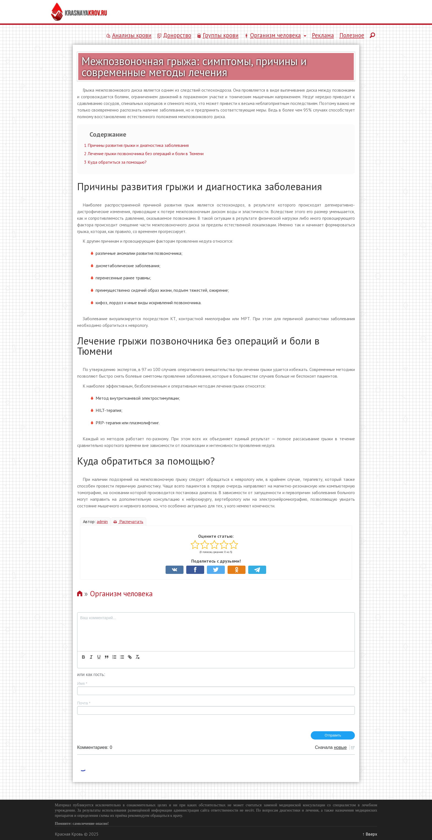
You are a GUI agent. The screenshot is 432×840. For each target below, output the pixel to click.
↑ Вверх (369, 834)
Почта (83, 703)
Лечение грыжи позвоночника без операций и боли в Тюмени (144, 153)
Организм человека (121, 593)
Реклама (323, 35)
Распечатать (128, 521)
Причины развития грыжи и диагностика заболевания (136, 145)
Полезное (351, 35)
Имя (82, 683)
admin (102, 521)
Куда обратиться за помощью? (115, 162)
